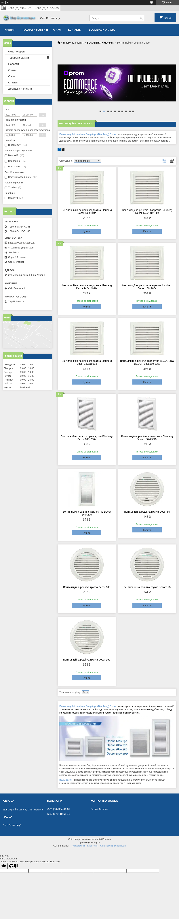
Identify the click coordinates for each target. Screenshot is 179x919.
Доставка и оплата (102, 29)
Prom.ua (106, 839)
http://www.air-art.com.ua (21, 242)
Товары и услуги (33, 29)
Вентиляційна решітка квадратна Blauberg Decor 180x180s (147, 287)
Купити (87, 231)
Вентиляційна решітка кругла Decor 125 (147, 587)
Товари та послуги (73, 42)
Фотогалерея (16, 51)
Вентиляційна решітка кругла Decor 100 (86, 587)
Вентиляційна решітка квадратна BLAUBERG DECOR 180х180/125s (147, 362)
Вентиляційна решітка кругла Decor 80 (147, 511)
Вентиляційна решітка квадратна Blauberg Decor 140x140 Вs (87, 287)
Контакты (74, 29)
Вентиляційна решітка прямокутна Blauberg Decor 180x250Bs (147, 438)
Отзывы (13, 82)
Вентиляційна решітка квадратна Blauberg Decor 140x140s (87, 211)
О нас (57, 29)
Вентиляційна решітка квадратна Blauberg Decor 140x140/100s (147, 211)
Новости (13, 63)
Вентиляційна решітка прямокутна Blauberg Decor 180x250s (87, 438)
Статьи (12, 70)
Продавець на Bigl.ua (89, 842)
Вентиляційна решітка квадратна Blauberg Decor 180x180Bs (87, 362)
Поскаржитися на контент (84, 845)
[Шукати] (141, 18)
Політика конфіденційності (112, 845)
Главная (9, 29)
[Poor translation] (13, 866)
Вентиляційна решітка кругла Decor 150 (86, 659)
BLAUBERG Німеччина (100, 42)
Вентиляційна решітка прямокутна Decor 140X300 (87, 513)
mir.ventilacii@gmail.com (21, 247)
